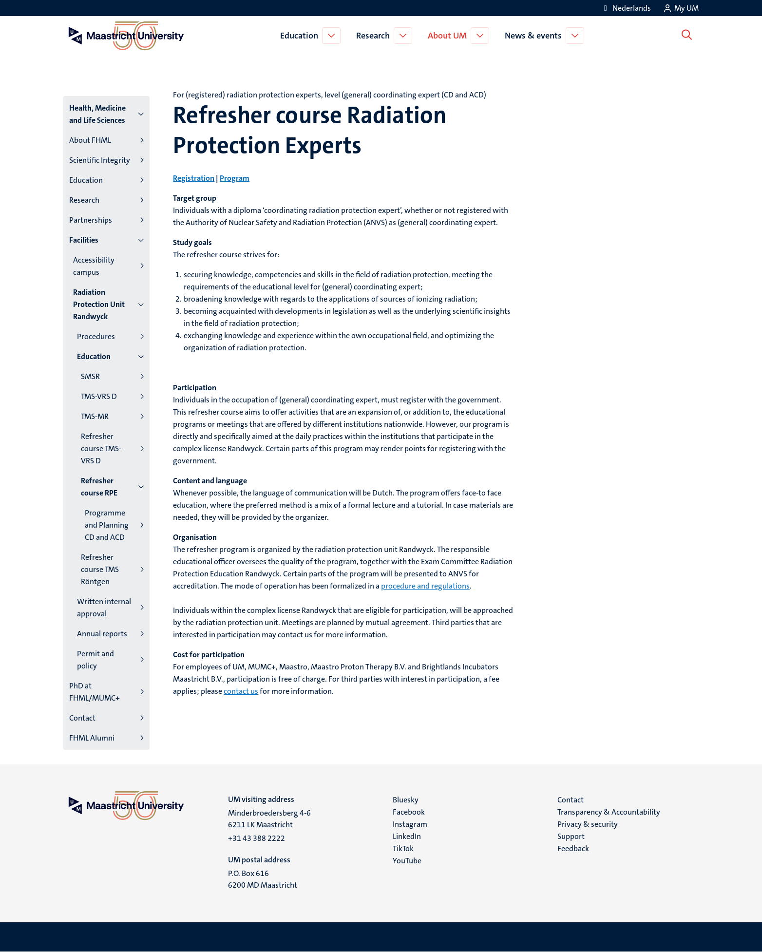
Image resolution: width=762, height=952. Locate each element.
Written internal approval (104, 607)
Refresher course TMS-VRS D (101, 448)
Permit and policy (95, 659)
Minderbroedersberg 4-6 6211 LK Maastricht (269, 819)
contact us (241, 691)
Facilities (83, 240)
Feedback (573, 848)
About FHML (90, 140)
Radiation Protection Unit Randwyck (99, 304)
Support (571, 836)
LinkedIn (407, 836)
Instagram (410, 824)
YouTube (407, 861)
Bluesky (406, 800)
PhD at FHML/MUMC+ (94, 692)
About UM (449, 35)
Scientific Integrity (99, 160)
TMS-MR (95, 416)
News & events (535, 35)
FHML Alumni (91, 738)
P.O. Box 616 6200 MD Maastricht (262, 879)
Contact (82, 718)
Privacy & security (587, 824)
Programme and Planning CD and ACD (107, 525)
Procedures (96, 336)
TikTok (403, 848)
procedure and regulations (425, 586)
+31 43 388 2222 (256, 838)
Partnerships (90, 220)
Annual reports (102, 633)
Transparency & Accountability (608, 812)
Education (301, 35)
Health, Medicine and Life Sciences (97, 114)
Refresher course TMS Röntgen (100, 569)
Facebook (409, 812)
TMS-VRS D (99, 396)
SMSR (90, 376)
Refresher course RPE (99, 487)
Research (375, 35)
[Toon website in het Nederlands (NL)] (626, 8)
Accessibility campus (93, 266)
